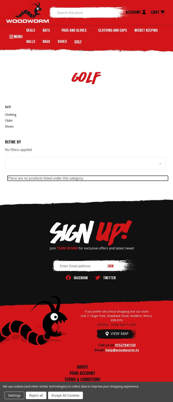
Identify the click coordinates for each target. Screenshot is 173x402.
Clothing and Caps (112, 30)
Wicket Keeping (146, 30)
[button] (85, 163)
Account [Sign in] (136, 12)
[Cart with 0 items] (157, 12)
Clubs (9, 120)
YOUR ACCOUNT (82, 373)
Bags (46, 41)
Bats (48, 30)
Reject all (36, 395)
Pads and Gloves (76, 30)
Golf (80, 41)
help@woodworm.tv (122, 350)
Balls (30, 41)
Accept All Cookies (65, 395)
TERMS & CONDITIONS (82, 379)
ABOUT (82, 367)
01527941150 (125, 345)
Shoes (62, 41)
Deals (30, 30)
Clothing (10, 114)
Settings (14, 395)
